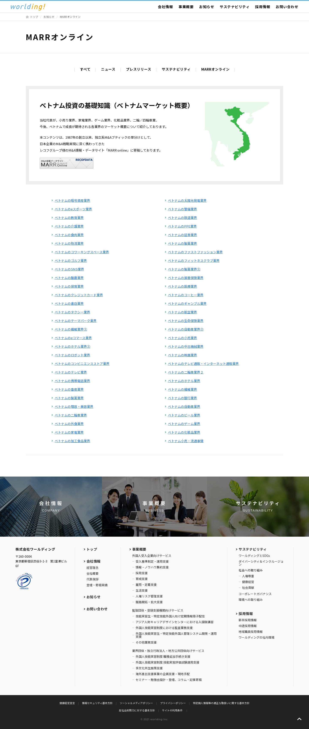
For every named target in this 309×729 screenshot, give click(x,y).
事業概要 (186, 6)
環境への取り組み (251, 599)
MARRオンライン (215, 69)
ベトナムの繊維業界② (71, 329)
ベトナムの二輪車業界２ (185, 372)
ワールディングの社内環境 (256, 637)
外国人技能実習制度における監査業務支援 (164, 628)
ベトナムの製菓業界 (182, 243)
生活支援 (142, 590)
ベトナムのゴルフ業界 (71, 260)
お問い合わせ (287, 6)
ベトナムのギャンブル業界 (187, 303)
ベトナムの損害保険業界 (185, 277)
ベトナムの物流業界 (69, 243)
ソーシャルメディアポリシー (136, 703)
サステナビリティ (235, 6)
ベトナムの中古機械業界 (185, 346)
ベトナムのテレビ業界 (71, 372)
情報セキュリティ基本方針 (97, 703)
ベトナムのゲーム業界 (184, 423)
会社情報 (165, 6)
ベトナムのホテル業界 (184, 380)
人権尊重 (248, 576)
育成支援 (142, 579)
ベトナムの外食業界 (69, 423)
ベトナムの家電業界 (69, 432)
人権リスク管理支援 (149, 596)
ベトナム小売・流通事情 (185, 441)
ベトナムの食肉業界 (69, 234)
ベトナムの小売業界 (182, 338)
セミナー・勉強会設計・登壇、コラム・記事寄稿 (169, 679)
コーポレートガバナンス (255, 594)
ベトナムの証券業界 (182, 234)
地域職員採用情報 (251, 631)
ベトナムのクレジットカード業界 (79, 295)
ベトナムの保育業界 (69, 286)
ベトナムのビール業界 (184, 415)
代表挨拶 (92, 579)
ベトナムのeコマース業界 (73, 338)
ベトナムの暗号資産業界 (72, 200)
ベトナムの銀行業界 (182, 398)
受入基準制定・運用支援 (152, 561)
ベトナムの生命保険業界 (185, 320)
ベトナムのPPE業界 (182, 226)
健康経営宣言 (67, 703)
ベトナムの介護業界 (69, 226)
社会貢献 (248, 587)
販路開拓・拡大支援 (149, 602)
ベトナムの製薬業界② (184, 269)
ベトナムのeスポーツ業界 (73, 209)
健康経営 (248, 582)
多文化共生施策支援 (149, 668)
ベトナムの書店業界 (69, 303)
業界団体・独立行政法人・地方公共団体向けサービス (168, 651)
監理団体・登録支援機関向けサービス (157, 610)
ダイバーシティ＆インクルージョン (261, 562)
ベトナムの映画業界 (182, 355)
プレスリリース (138, 69)
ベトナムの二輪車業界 (71, 415)
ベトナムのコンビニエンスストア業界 (82, 363)
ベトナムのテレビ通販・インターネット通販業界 (203, 363)
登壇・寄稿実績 (97, 585)
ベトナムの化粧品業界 (184, 432)
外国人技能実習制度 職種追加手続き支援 (163, 656)
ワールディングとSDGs (254, 555)
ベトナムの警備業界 (182, 209)
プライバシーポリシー (173, 703)
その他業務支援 (146, 642)
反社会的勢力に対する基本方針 (137, 710)
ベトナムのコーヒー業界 (185, 295)
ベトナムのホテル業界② (72, 346)
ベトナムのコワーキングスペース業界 (82, 252)
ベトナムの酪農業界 (69, 277)
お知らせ (206, 6)
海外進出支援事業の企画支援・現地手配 (163, 674)
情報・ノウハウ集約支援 (152, 567)
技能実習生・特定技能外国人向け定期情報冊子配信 (170, 616)
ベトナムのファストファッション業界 (195, 252)
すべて (85, 69)
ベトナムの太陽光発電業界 (187, 200)
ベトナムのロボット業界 (72, 355)
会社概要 (92, 573)
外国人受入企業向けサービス (151, 555)
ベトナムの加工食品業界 (72, 441)
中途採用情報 (248, 626)
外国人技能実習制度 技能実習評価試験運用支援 (167, 662)
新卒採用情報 (248, 620)
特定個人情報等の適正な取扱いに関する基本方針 (221, 703)
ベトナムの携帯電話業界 (72, 380)
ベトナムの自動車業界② (185, 329)
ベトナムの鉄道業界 (182, 217)
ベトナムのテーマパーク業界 (76, 320)
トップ (34, 16)
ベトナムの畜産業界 (69, 389)
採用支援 (142, 573)
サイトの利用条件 (172, 710)
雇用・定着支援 (146, 584)
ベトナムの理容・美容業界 (74, 406)
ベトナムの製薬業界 (69, 398)
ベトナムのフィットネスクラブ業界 (194, 260)
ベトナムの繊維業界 (182, 389)
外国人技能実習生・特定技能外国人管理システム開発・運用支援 (176, 635)
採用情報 (262, 6)
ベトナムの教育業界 (69, 217)
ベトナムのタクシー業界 (72, 312)
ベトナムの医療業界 (182, 286)
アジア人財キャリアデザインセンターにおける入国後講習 (175, 622)
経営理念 (92, 567)
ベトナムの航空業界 (182, 312)
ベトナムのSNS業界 (69, 269)
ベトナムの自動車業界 (184, 406)
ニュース (108, 69)
